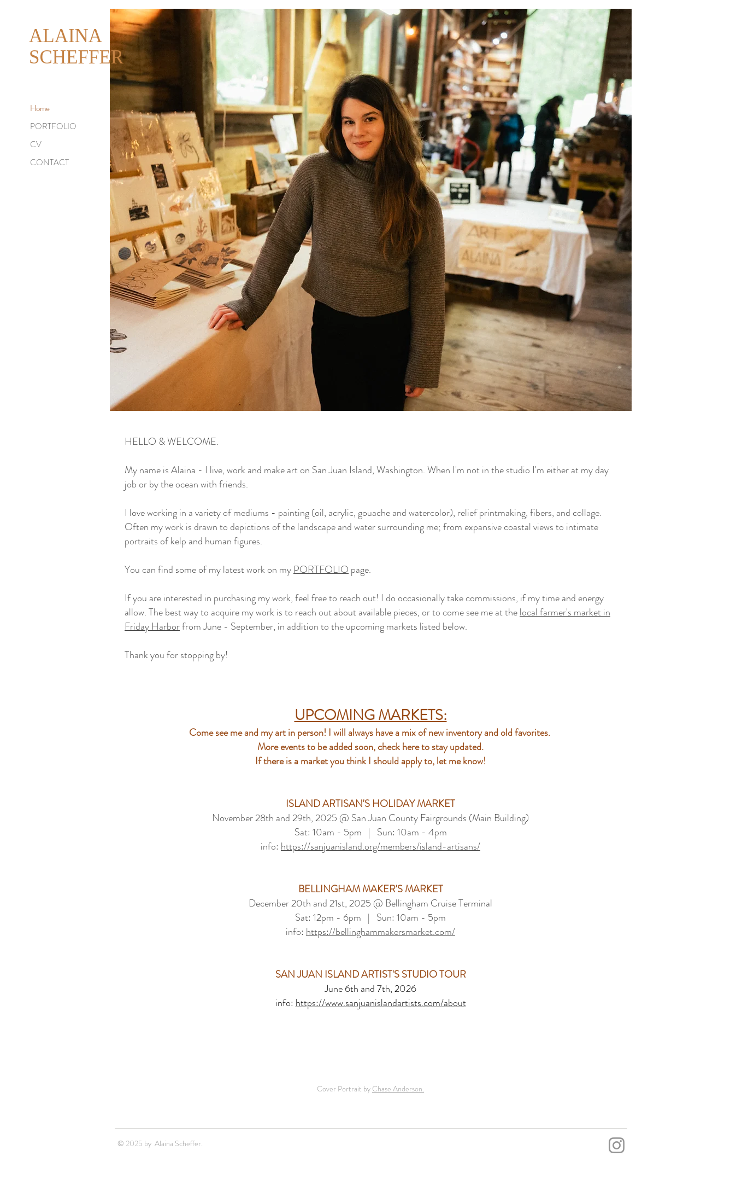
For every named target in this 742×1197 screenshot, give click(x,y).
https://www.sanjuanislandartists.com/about (381, 1003)
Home (40, 108)
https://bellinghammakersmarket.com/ (380, 932)
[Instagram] (616, 1145)
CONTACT (49, 162)
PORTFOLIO (53, 126)
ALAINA (65, 36)
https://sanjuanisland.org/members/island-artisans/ (380, 846)
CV (36, 144)
